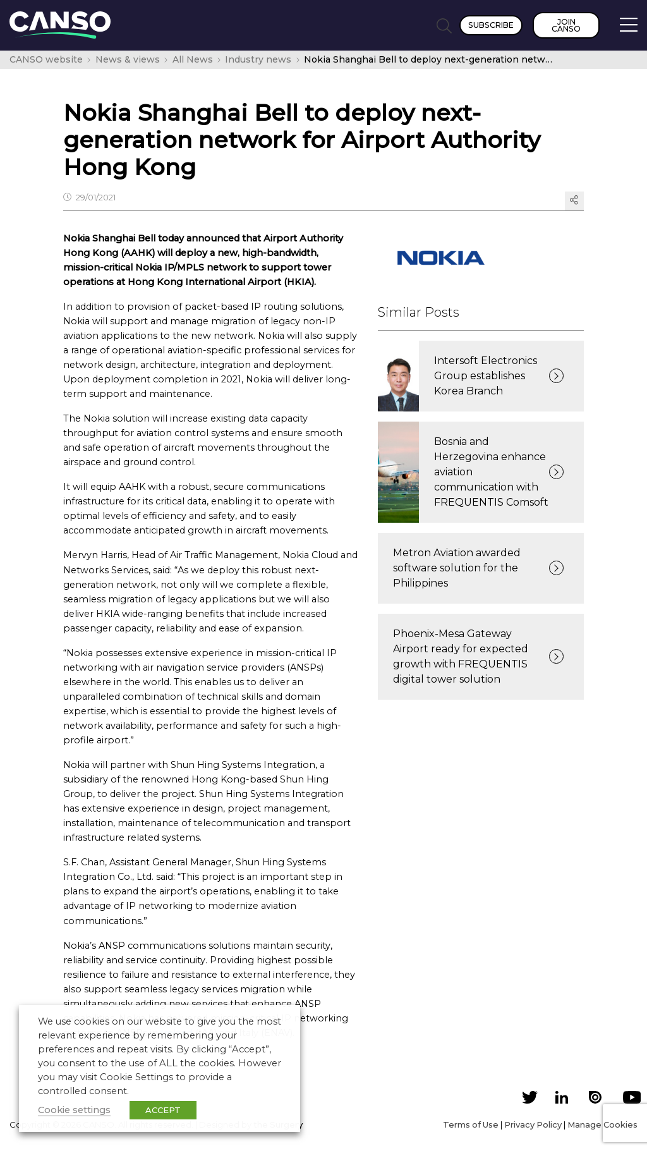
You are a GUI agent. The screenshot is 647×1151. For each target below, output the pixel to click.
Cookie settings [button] (74, 1110)
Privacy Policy (533, 1124)
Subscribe (491, 25)
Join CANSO (566, 25)
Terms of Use (471, 1124)
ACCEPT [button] (163, 1110)
